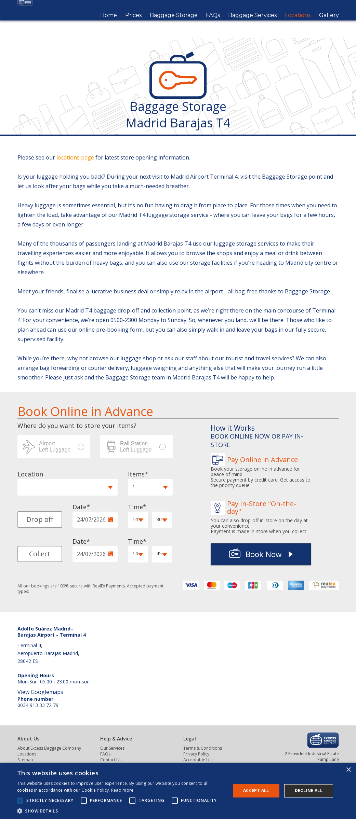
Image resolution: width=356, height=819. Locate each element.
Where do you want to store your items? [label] (76, 425)
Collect (39, 553)
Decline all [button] (308, 790)
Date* (81, 507)
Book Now (263, 554)
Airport (54, 446)
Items (136, 474)
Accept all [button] (256, 790)
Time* (137, 507)
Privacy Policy (196, 754)
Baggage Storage (174, 24)
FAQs (213, 24)
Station (136, 446)
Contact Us (110, 760)
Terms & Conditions (202, 748)
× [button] (348, 770)
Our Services (112, 748)
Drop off (39, 519)
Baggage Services (252, 24)
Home (108, 24)
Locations (298, 24)
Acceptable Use (198, 760)
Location (30, 474)
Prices (133, 24)
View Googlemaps (40, 692)
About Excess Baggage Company (49, 748)
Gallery (329, 24)
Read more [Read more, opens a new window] (122, 790)
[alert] (178, 791)
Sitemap (25, 760)
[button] (67, 487)
